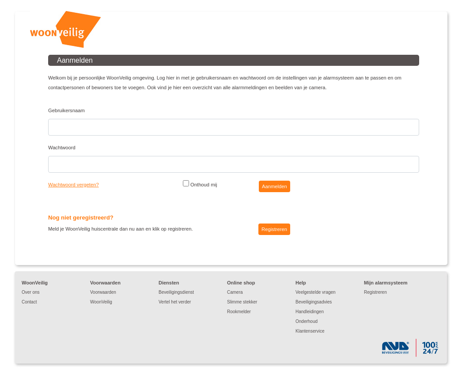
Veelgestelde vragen (315, 292)
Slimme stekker (242, 301)
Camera (235, 292)
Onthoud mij (200, 183)
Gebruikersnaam (66, 110)
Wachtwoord (62, 147)
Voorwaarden (103, 292)
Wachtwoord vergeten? (73, 184)
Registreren (375, 292)
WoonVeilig (101, 301)
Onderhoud (306, 321)
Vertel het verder (175, 301)
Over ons (31, 292)
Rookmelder (239, 311)
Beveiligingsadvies (313, 301)
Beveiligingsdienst (176, 292)
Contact (29, 301)
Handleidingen (309, 311)
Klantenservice (310, 331)
